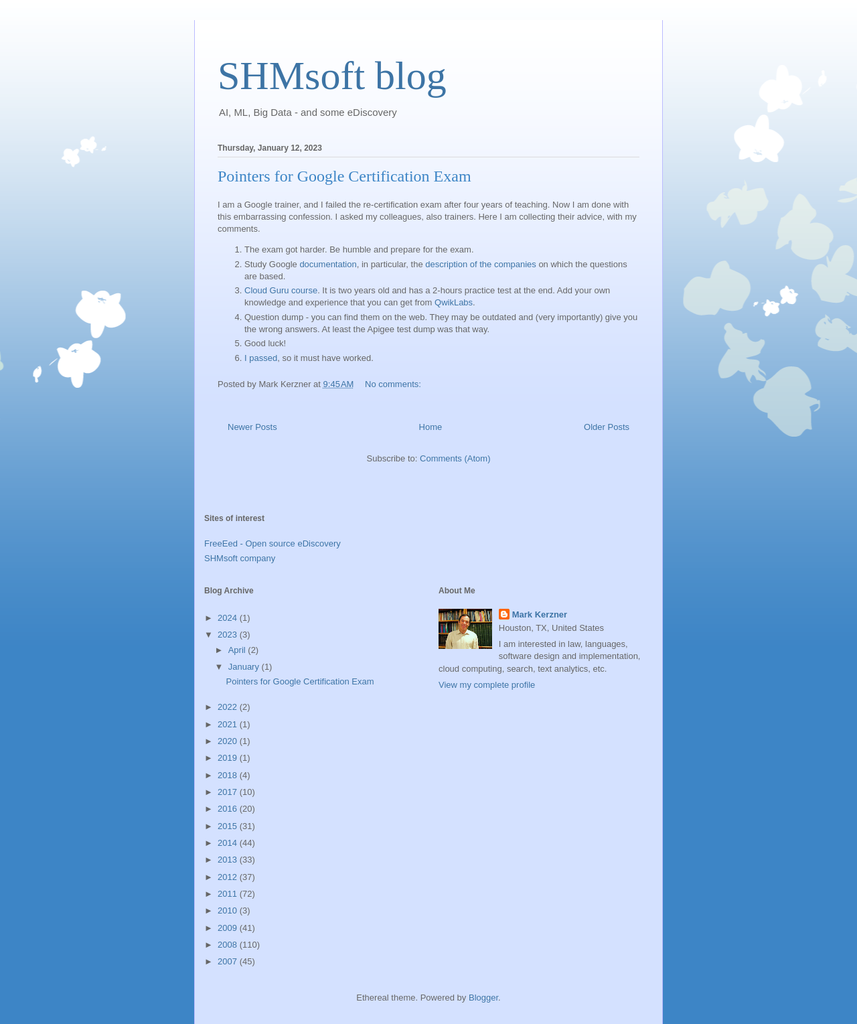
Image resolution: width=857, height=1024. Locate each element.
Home (431, 427)
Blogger (483, 998)
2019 (229, 758)
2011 (229, 894)
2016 (229, 809)
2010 (229, 910)
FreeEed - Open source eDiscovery (272, 543)
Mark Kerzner (539, 614)
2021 (229, 724)
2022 (229, 707)
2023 (229, 635)
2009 (229, 928)
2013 (229, 860)
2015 (229, 826)
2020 (229, 741)
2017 (229, 792)
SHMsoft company (239, 558)
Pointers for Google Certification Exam (344, 176)
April (238, 650)
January (245, 667)
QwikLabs (454, 302)
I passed (260, 358)
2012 (229, 877)
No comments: (394, 384)
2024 (229, 618)
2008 (229, 945)
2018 (229, 775)
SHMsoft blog (332, 76)
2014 (229, 843)
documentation (327, 264)
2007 (229, 961)
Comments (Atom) (455, 458)
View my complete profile (487, 685)
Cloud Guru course (280, 290)
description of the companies (480, 264)
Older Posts (606, 427)
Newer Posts (252, 427)
